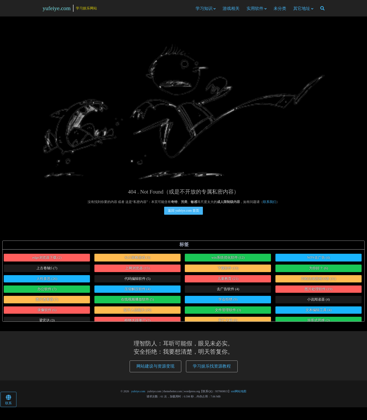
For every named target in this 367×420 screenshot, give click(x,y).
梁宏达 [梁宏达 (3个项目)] (47, 321)
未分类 (280, 8)
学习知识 (204, 8)
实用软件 (255, 8)
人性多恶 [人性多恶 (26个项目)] (46, 279)
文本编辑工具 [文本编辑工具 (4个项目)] (318, 311)
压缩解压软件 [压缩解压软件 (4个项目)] (137, 290)
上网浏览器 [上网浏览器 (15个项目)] (137, 269)
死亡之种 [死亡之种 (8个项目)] (227, 321)
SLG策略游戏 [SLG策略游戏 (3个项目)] (137, 258)
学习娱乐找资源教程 (212, 367)
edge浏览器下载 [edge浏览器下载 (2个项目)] (47, 258)
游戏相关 (231, 8)
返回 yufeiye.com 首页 (183, 211)
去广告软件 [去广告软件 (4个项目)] (228, 290)
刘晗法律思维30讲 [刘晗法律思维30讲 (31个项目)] (318, 279)
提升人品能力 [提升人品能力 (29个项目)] (137, 311)
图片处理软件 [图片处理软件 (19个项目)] (318, 290)
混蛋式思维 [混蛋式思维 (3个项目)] (318, 321)
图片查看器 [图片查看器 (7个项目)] (47, 300)
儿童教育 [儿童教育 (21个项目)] (227, 279)
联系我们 (269, 202)
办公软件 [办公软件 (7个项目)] (46, 290)
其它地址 (301, 8)
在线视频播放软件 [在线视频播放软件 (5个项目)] (137, 300)
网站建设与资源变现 (155, 367)
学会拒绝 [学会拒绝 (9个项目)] (227, 300)
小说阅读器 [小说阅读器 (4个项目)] (318, 300)
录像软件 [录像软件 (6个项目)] (46, 311)
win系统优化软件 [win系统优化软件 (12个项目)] (227, 258)
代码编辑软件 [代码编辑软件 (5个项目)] (137, 279)
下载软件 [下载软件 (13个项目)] (227, 269)
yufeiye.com (57, 8)
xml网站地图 (239, 392)
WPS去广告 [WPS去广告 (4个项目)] (318, 258)
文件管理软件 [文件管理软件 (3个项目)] (228, 311)
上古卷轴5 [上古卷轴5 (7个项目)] (46, 269)
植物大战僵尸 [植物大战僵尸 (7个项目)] (137, 321)
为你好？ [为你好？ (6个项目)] (318, 269)
